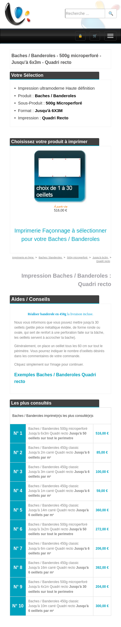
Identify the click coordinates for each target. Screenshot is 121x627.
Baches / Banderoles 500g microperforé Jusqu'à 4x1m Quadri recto (57, 586)
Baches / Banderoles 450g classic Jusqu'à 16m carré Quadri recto (58, 567)
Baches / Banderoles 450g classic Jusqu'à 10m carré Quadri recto (58, 606)
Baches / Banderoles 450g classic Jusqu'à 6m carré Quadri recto (58, 548)
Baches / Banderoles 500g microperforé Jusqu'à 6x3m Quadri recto (57, 433)
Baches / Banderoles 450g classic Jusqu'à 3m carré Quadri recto (58, 472)
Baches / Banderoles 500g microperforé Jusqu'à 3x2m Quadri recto (57, 529)
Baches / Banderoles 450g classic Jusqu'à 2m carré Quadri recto (58, 452)
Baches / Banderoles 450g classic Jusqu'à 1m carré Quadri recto (58, 491)
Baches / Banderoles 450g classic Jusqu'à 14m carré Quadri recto (58, 510)
